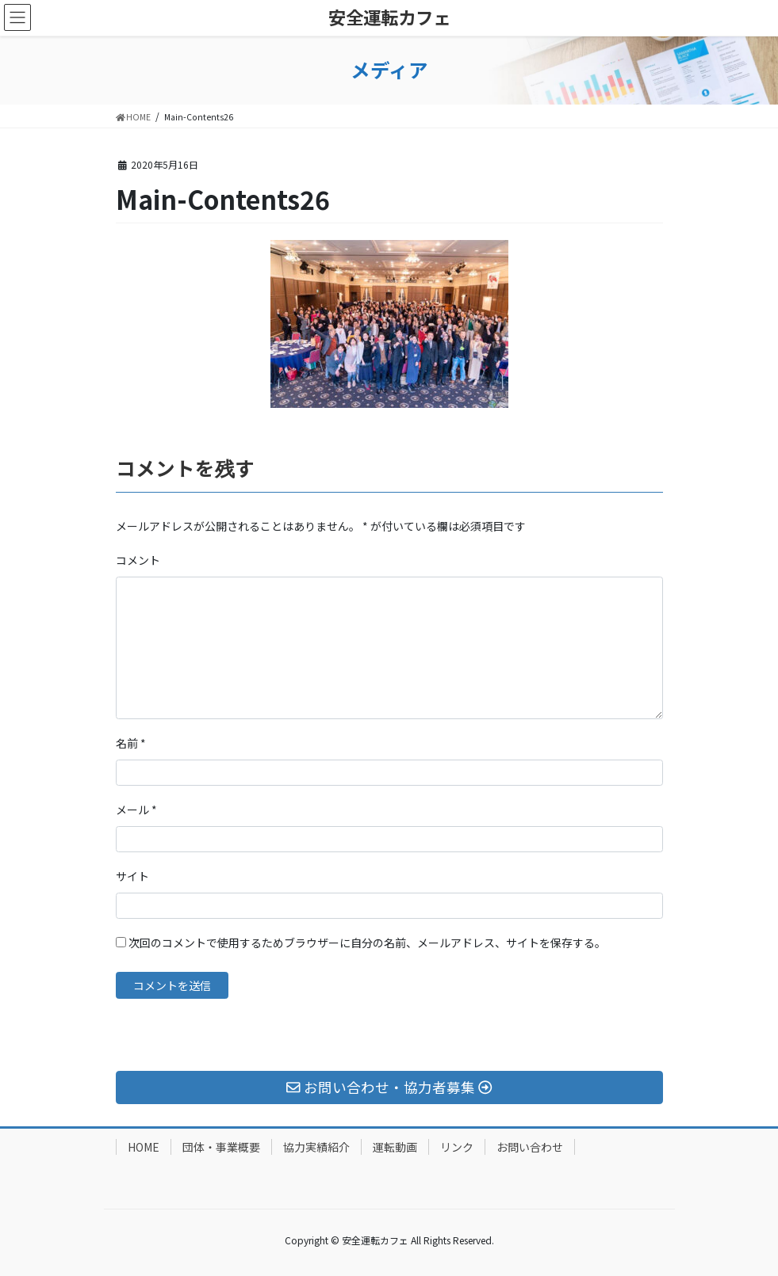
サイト (132, 876)
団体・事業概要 (221, 1147)
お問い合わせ (529, 1147)
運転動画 (395, 1147)
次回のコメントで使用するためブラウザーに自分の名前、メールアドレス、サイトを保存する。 (367, 942)
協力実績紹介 (316, 1147)
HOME (143, 1147)
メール (136, 809)
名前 (131, 743)
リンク (456, 1147)
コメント (138, 560)
